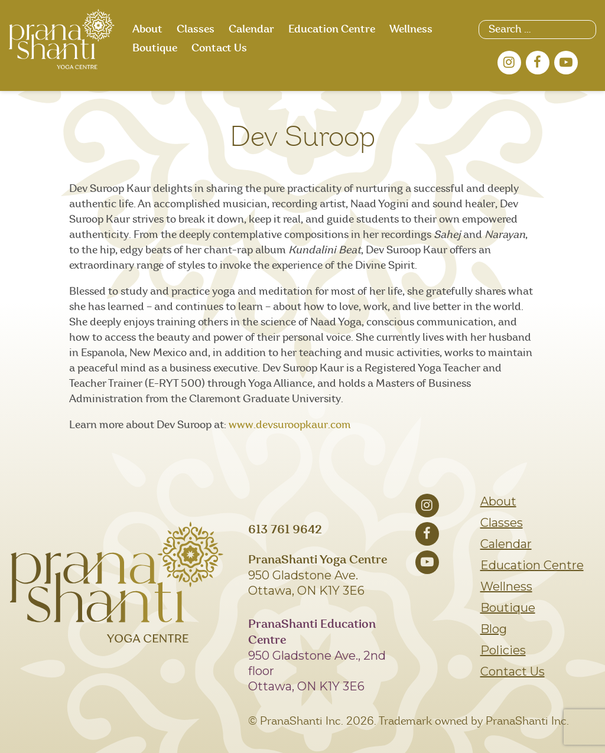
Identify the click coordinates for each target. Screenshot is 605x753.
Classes (195, 29)
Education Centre (331, 29)
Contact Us (219, 48)
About (147, 29)
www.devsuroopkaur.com (290, 425)
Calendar (251, 29)
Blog (493, 629)
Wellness (410, 29)
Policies (503, 650)
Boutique (154, 48)
